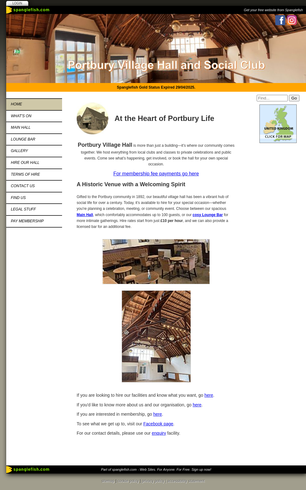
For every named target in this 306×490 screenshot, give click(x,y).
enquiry (159, 433)
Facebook (280, 20)
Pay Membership (27, 221)
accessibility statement (186, 481)
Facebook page (158, 423)
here (209, 395)
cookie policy (128, 481)
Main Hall (20, 127)
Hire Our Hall (25, 162)
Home (16, 104)
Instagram (292, 20)
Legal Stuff (23, 209)
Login (17, 3)
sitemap (108, 481)
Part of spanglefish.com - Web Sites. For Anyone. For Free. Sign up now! (156, 469)
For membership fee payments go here (156, 173)
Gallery (19, 151)
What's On (21, 116)
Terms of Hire (25, 174)
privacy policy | (154, 481)
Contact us (23, 186)
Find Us (18, 198)
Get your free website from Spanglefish (273, 10)
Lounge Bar (23, 139)
